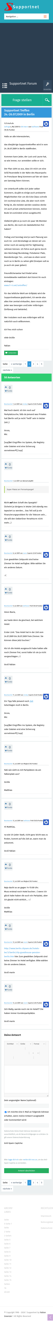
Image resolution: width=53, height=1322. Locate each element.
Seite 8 (7, 1252)
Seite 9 (7, 1256)
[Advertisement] (26, 52)
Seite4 (8, 1235)
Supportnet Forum (23, 83)
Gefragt (7, 127)
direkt (7, 1292)
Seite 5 (7, 1239)
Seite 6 (7, 1244)
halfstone (35, 127)
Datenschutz (46, 1228)
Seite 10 (7, 1260)
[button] (12, 1044)
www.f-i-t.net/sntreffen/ (15, 285)
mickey (25, 404)
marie (25, 553)
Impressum (46, 1216)
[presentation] (25, 1151)
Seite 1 (9, 1223)
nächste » (7, 370)
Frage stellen (22, 100)
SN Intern (24, 127)
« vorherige (16, 364)
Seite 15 (7, 1280)
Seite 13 (7, 1272)
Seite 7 (7, 1248)
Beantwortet (8, 404)
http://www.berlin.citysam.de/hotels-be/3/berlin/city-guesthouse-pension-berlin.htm (22, 952)
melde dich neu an (30, 1160)
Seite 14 (7, 1276)
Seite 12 (7, 1268)
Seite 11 (7, 1264)
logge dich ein (13, 1160)
